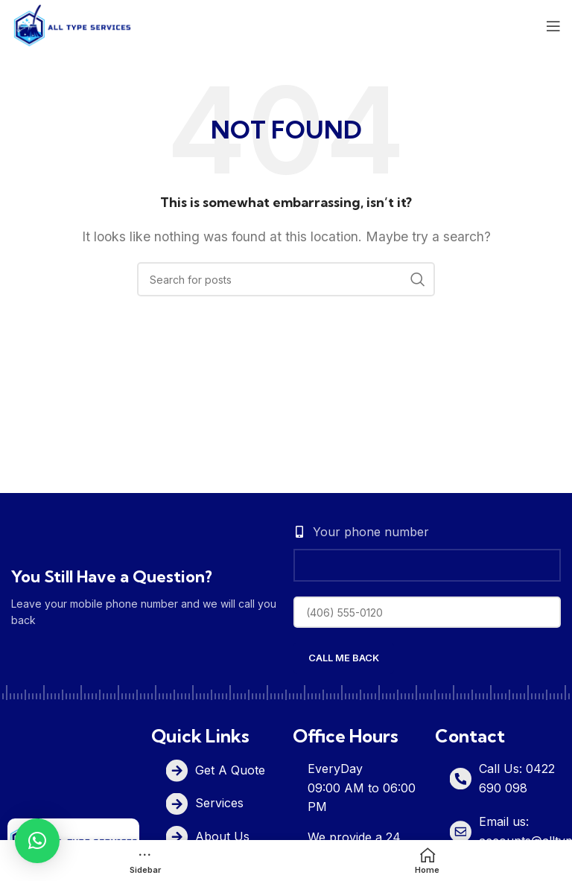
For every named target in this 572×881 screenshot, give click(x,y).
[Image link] (73, 839)
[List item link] (225, 770)
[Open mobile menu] (553, 26)
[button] (37, 840)
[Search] (286, 279)
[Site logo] (72, 24)
